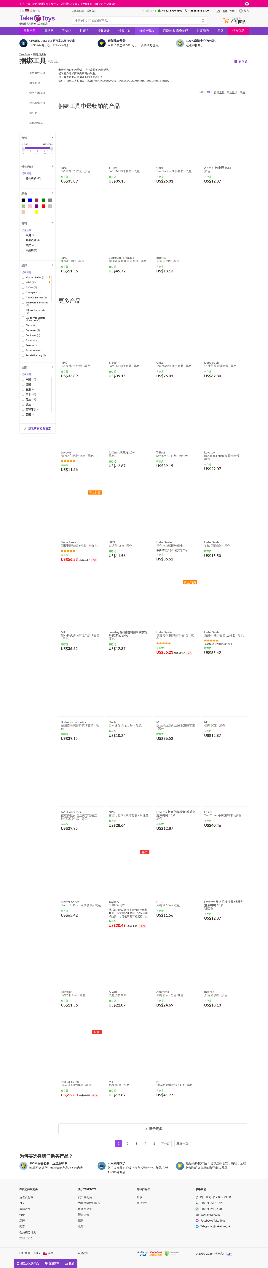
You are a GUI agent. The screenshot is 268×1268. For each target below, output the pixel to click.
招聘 (81, 1220)
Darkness (33, 335)
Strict (165, 80)
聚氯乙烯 (33, 240)
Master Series (36, 277)
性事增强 (203, 30)
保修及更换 (85, 1208)
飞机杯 (66, 30)
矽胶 (30, 245)
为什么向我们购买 (89, 1202)
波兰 (30, 404)
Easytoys (32, 340)
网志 (22, 1226)
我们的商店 (85, 1197)
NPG (31, 282)
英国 (30, 414)
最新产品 (30, 30)
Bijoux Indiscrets (35, 311)
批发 (139, 1197)
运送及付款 (26, 1197)
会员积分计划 (27, 1232)
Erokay (31, 345)
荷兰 (31, 399)
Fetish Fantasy (36, 355)
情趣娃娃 (104, 30)
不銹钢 (31, 250)
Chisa (31, 325)
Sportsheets (137, 80)
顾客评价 (83, 1214)
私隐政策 (83, 1253)
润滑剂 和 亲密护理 (175, 30)
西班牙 (32, 409)
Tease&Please (153, 80)
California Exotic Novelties (35, 319)
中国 (31, 379)
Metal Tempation (119, 80)
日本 (31, 394)
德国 (30, 384)
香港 (30, 389)
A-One (31, 287)
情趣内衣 (124, 30)
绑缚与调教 (146, 30)
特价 (22, 1214)
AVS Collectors (36, 297)
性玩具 (84, 30)
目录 (22, 1202)
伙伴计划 (142, 1202)
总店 (81, 1226)
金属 (30, 235)
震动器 (48, 30)
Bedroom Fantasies (37, 304)
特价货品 (238, 30)
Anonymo (33, 292)
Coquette (33, 330)
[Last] (182, 1143)
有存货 (243, 61)
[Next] (165, 1143)
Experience (34, 350)
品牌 (221, 30)
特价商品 (33, 178)
